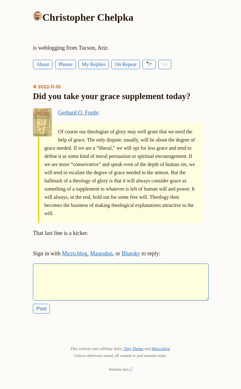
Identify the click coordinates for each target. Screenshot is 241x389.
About (42, 64)
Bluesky (131, 253)
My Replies (93, 64)
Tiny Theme (133, 353)
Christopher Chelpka (87, 17)
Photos (65, 64)
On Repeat (126, 64)
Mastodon (101, 253)
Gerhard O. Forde (78, 112)
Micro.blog (75, 253)
